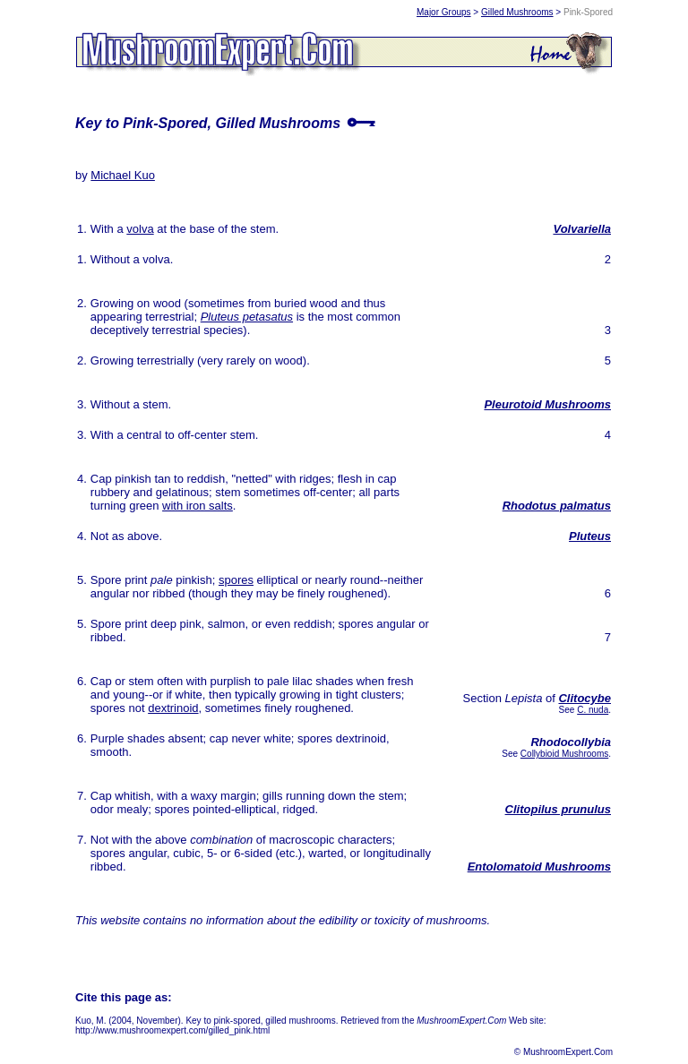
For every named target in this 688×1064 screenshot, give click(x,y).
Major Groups (444, 12)
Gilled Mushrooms (517, 12)
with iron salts (197, 505)
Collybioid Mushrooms (564, 754)
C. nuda (592, 710)
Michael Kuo (122, 175)
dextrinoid (173, 708)
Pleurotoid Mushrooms (547, 404)
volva (139, 229)
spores (236, 580)
